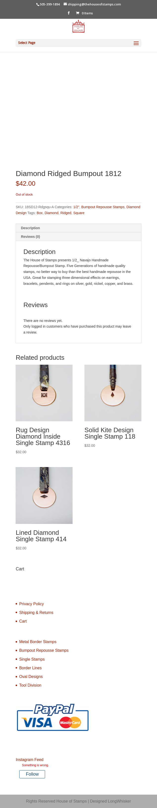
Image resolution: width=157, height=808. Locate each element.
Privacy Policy (31, 604)
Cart (22, 621)
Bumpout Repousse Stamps (102, 207)
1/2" (76, 207)
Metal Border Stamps (37, 642)
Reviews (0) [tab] (30, 237)
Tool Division (30, 685)
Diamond (51, 213)
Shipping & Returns (36, 612)
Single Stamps (32, 659)
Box (40, 213)
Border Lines (30, 668)
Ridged (65, 213)
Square (78, 213)
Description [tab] (30, 228)
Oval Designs (31, 676)
